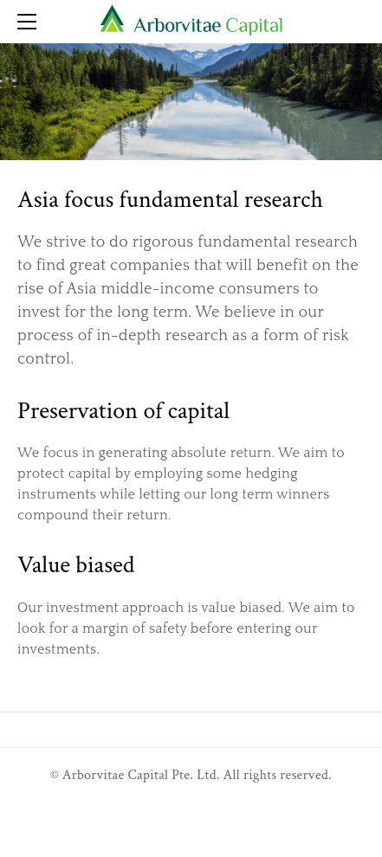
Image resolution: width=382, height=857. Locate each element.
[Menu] (30, 21)
